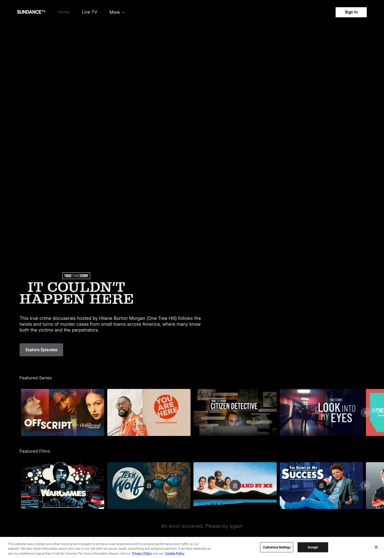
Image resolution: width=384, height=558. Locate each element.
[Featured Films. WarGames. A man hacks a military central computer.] (62, 485)
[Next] (365, 412)
